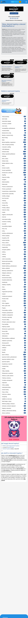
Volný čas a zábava (14, 394)
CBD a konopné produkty (14, 144)
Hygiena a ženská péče (14, 214)
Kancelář (14, 224)
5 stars (17, 18)
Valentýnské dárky (14, 387)
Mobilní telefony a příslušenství (14, 266)
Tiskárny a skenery (14, 378)
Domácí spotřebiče (14, 170)
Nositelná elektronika (14, 280)
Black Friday (14, 137)
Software (14, 347)
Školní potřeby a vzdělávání (14, 338)
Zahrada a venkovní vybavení (14, 406)
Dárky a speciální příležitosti (14, 154)
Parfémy (14, 301)
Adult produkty (14, 116)
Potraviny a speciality (14, 317)
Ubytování (14, 382)
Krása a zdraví (14, 242)
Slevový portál (14, 343)
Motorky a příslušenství (14, 270)
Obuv (14, 287)
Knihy (14, 231)
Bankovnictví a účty (14, 133)
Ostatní (14, 294)
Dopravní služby (14, 177)
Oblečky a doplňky (14, 284)
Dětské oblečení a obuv (14, 163)
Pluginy (14, 308)
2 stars (12, 18)
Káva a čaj (14, 228)
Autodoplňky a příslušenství (14, 128)
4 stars (16, 18)
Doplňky (14, 175)
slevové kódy (11, 447)
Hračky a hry (14, 205)
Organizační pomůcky (14, 291)
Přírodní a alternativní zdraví (14, 322)
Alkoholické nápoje (14, 121)
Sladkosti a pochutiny (14, 340)
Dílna (14, 165)
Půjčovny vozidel (14, 326)
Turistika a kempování (14, 380)
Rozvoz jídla (14, 331)
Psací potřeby (14, 324)
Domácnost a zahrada (14, 172)
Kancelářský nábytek (14, 226)
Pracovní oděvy (14, 319)
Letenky (14, 256)
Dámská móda (14, 151)
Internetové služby (14, 219)
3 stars (14, 18)
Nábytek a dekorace (14, 273)
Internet (14, 217)
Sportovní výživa (14, 361)
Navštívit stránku (14, 13)
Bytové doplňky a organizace (14, 142)
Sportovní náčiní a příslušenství (14, 357)
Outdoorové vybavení (14, 296)
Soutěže (14, 350)
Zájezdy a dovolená (14, 408)
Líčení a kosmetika (14, 259)
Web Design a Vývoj (14, 401)
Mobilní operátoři (14, 263)
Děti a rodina (14, 158)
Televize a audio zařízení (14, 375)
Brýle (14, 140)
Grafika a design (14, 196)
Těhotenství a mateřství (14, 373)
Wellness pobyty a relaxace (14, 403)
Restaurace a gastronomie (14, 329)
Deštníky (14, 156)
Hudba (14, 212)
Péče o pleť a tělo (14, 305)
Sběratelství (14, 336)
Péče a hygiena (14, 303)
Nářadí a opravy (14, 275)
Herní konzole (14, 198)
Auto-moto (14, 126)
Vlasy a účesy (14, 392)
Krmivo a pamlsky (14, 245)
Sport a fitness (14, 354)
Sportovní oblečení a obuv (14, 359)
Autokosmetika (14, 130)
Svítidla (14, 368)
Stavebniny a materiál (14, 364)
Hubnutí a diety (14, 210)
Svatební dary (14, 366)
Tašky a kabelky (14, 371)
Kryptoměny (14, 247)
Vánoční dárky (14, 389)
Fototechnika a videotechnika (14, 191)
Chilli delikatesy (14, 149)
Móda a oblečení (14, 268)
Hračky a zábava (14, 207)
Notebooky (14, 282)
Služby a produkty (14, 345)
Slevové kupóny (6, 448)
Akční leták (14, 119)
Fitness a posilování (14, 189)
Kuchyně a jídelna (14, 249)
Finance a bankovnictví (14, 186)
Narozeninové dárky (14, 277)
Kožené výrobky (14, 240)
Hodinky (14, 200)
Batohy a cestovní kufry (14, 135)
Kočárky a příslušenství (14, 233)
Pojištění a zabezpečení (14, 315)
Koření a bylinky (14, 235)
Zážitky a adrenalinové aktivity (14, 410)
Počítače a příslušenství (14, 312)
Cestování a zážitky (14, 147)
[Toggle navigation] (26, 2)
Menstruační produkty (14, 261)
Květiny (14, 252)
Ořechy (14, 289)
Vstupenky (14, 396)
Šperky (14, 352)
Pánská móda (14, 298)
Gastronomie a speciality (14, 193)
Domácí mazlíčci (14, 168)
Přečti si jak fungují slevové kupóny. (11, 445)
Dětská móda (14, 161)
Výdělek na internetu (14, 399)
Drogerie (14, 179)
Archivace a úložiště (14, 123)
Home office (14, 203)
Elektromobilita (14, 182)
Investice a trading (14, 221)
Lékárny (14, 254)
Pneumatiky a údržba (14, 310)
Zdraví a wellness (14, 413)
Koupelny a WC (14, 238)
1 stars (10, 18)
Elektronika (14, 184)
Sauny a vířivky (14, 333)
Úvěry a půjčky (14, 385)
